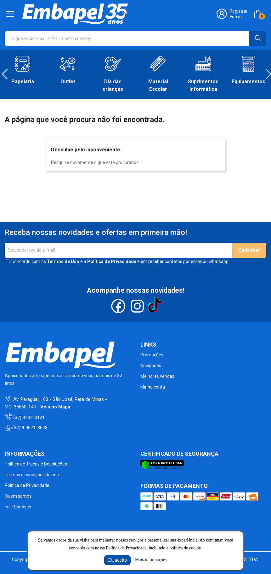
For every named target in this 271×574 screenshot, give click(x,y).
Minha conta (152, 387)
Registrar (238, 11)
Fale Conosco (18, 506)
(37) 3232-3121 (29, 417)
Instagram (137, 306)
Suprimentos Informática (203, 85)
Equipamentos (248, 82)
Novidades (150, 365)
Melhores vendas (157, 376)
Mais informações (151, 559)
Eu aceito (117, 560)
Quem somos (18, 496)
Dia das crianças (113, 85)
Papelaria (22, 82)
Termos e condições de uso (32, 474)
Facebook (118, 306)
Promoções (151, 354)
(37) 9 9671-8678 (26, 427)
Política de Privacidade (111, 261)
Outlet (67, 82)
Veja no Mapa (55, 407)
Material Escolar (158, 85)
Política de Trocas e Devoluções (36, 463)
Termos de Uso (63, 261)
